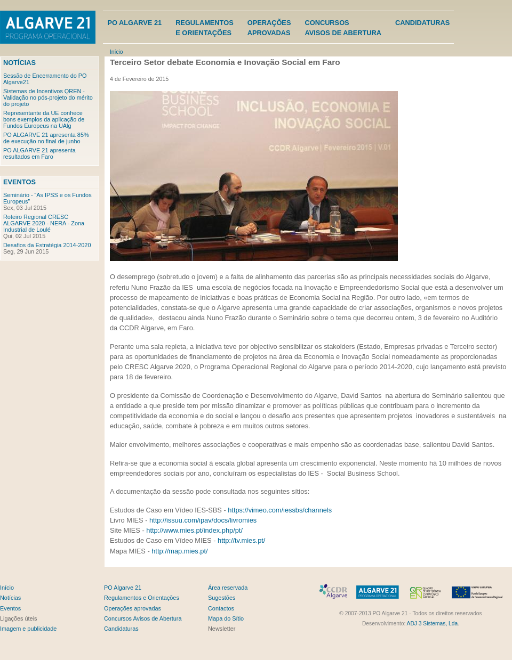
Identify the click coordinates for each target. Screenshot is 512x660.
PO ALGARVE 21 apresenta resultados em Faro (39, 153)
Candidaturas (422, 23)
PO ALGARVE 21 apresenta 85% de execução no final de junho (46, 138)
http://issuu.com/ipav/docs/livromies (203, 520)
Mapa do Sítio (226, 618)
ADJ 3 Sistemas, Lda (432, 623)
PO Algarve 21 (134, 23)
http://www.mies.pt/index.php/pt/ (194, 530)
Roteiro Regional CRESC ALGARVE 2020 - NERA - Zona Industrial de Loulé (43, 223)
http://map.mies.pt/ (179, 551)
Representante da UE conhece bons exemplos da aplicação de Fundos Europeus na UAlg (43, 119)
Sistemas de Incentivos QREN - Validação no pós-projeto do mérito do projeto (48, 97)
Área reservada (227, 587)
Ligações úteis (18, 618)
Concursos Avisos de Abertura (142, 618)
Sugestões (221, 597)
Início (116, 52)
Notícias (19, 63)
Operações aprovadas (132, 608)
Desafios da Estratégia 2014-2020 (47, 245)
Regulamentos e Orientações (141, 597)
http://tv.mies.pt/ (241, 540)
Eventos (19, 182)
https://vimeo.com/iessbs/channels (280, 510)
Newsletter (221, 628)
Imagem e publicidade (28, 628)
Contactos (221, 608)
